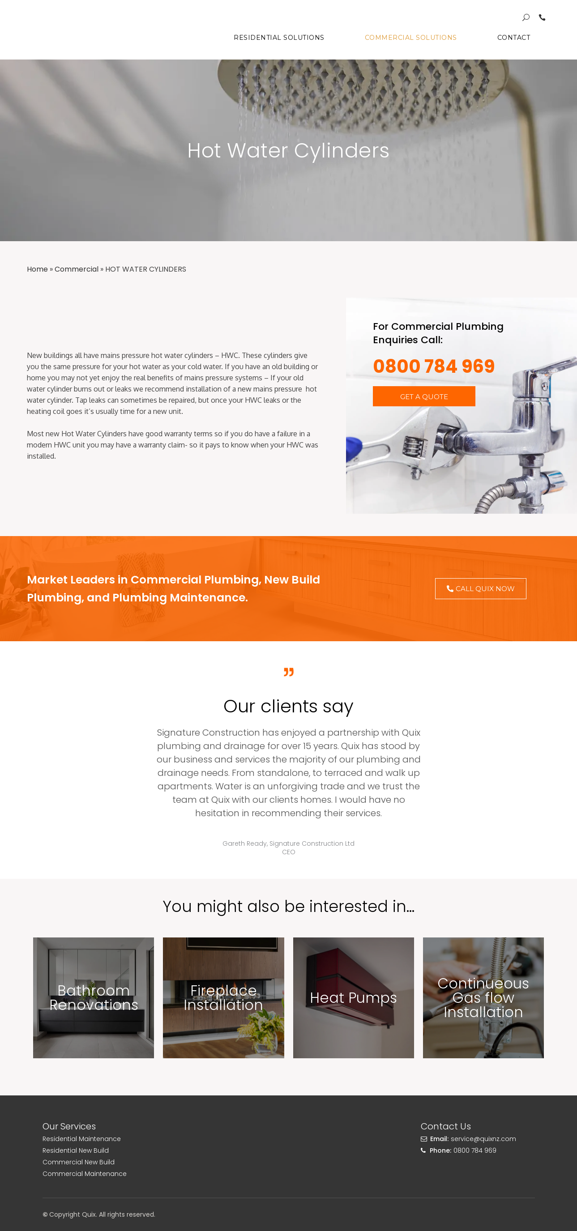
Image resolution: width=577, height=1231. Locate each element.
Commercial (76, 269)
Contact (513, 38)
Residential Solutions (279, 38)
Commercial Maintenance (85, 1173)
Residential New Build (76, 1150)
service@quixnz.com (483, 1138)
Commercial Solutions (411, 38)
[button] (424, 396)
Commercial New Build (79, 1162)
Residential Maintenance (82, 1138)
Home (37, 269)
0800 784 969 (434, 366)
